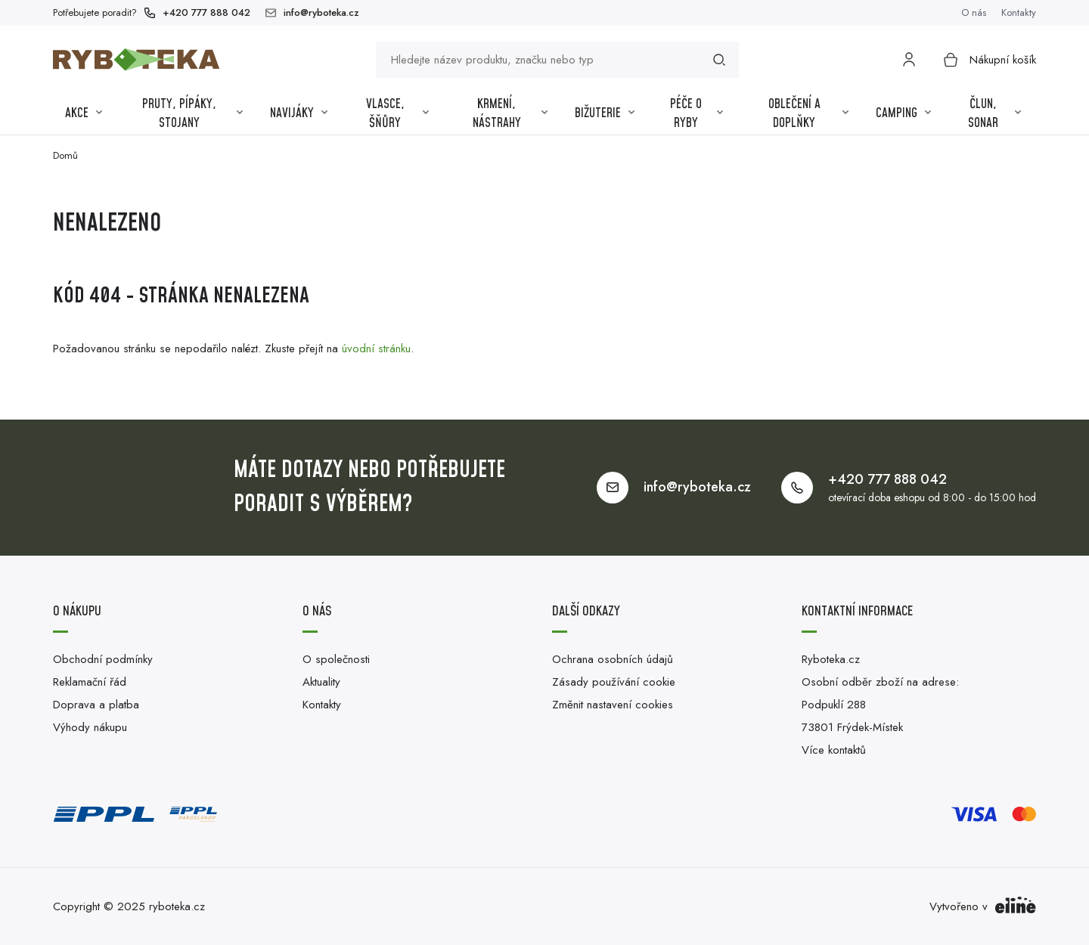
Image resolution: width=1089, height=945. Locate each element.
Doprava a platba (96, 704)
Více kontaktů (834, 750)
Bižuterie (604, 113)
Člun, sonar (994, 114)
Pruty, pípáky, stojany (192, 114)
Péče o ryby (696, 114)
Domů (65, 155)
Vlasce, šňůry (397, 114)
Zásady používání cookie (613, 682)
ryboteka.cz (177, 906)
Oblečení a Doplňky (808, 114)
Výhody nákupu (90, 727)
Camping (903, 113)
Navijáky (298, 113)
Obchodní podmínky (103, 659)
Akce (83, 113)
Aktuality (321, 682)
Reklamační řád (89, 682)
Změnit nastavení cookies (612, 704)
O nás (973, 12)
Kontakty (1018, 12)
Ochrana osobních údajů (612, 659)
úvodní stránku (376, 348)
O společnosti (336, 659)
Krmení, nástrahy (510, 114)
